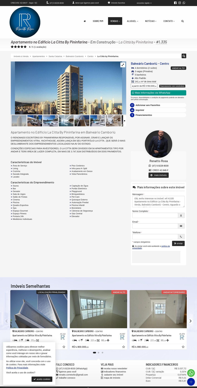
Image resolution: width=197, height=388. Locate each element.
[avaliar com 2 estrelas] (15, 46)
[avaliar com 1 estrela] (12, 46)
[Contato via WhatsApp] (191, 373)
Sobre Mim (98, 20)
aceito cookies (42, 379)
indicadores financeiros (115, 371)
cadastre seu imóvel (113, 374)
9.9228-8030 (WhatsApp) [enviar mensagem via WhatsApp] (73, 368)
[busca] (182, 21)
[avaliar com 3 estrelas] (18, 46)
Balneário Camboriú (144, 63)
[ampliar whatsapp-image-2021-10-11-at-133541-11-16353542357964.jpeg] (66, 88)
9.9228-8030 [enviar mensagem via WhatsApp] (57, 3)
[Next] (190, 321)
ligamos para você (67, 371)
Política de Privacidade (17, 368)
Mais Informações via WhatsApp (151, 92)
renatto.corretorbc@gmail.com (73, 374)
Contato (169, 20)
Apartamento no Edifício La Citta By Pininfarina (49, 42)
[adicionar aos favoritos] (64, 347)
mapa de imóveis (112, 378)
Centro (164, 63)
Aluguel (132, 20)
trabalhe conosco (67, 378)
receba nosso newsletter (115, 368)
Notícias (150, 20)
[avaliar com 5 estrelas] (25, 46)
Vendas (115, 20)
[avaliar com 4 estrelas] (21, 46)
